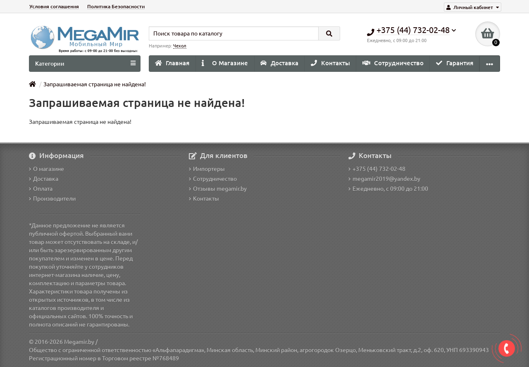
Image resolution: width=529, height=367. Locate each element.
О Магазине (225, 62)
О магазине (46, 169)
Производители (52, 198)
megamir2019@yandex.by (384, 178)
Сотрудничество (393, 62)
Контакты (330, 62)
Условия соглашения (54, 6)
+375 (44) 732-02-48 (376, 169)
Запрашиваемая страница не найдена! (94, 84)
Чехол (179, 45)
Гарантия (454, 62)
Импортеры (207, 169)
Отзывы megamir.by (218, 188)
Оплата (40, 188)
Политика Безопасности (116, 6)
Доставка (279, 62)
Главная (172, 62)
